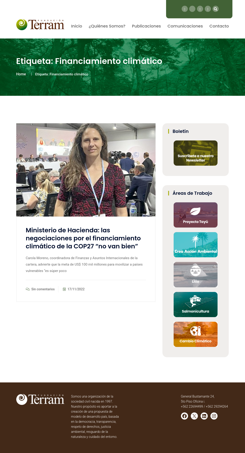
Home (21, 74)
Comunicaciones (185, 26)
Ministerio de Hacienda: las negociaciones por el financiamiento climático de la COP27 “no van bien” (83, 238)
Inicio (76, 26)
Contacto (219, 26)
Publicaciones (146, 26)
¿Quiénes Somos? (107, 26)
